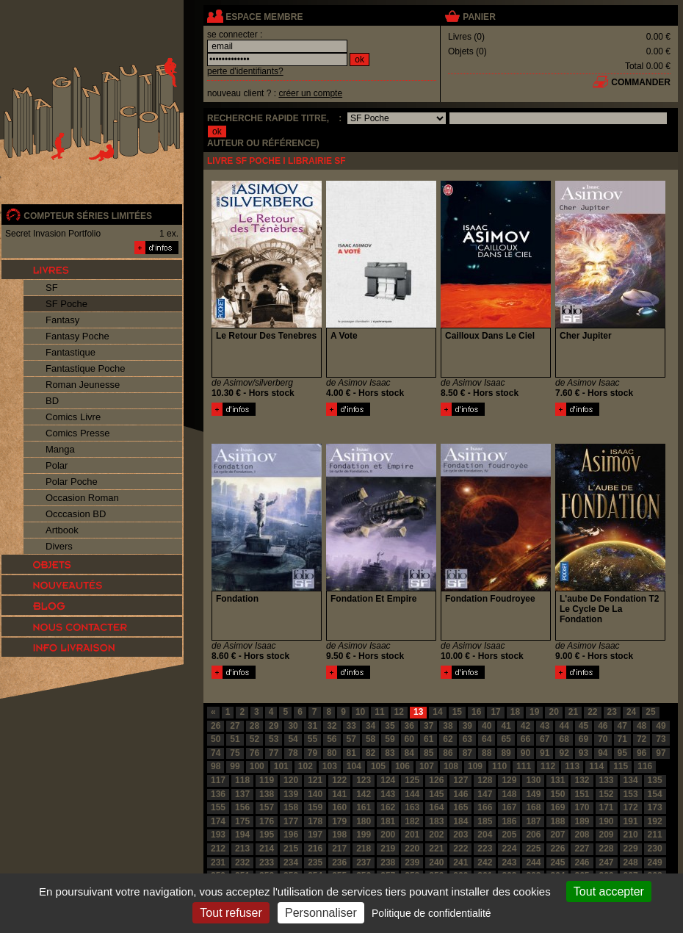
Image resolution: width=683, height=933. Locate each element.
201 (412, 834)
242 (484, 862)
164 (436, 807)
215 (290, 848)
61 (428, 739)
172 (631, 807)
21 (573, 712)
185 (484, 821)
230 (655, 848)
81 (351, 753)
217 (339, 848)
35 (389, 726)
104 (354, 766)
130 (533, 780)
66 (525, 739)
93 (583, 753)
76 (254, 753)
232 (242, 862)
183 (436, 821)
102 (305, 766)
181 (387, 821)
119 (266, 780)
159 (315, 807)
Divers (59, 546)
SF (52, 287)
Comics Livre (73, 416)
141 (339, 794)
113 (572, 766)
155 (218, 807)
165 (460, 807)
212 (218, 848)
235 (315, 862)
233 (266, 862)
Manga (60, 449)
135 (655, 780)
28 (254, 726)
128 (484, 780)
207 (557, 834)
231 (218, 862)
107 (426, 766)
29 (273, 726)
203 (460, 834)
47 (622, 726)
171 (606, 807)
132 (581, 780)
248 (631, 862)
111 (523, 766)
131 (557, 780)
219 (387, 848)
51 (234, 739)
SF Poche (66, 303)
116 (644, 766)
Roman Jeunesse (83, 384)
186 (509, 821)
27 (234, 726)
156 (242, 807)
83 (389, 753)
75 (234, 753)
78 (292, 753)
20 (553, 712)
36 (409, 726)
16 (476, 712)
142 (363, 794)
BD (52, 400)
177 (290, 821)
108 (451, 766)
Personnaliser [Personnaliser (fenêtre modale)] (321, 913)
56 (331, 739)
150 (557, 794)
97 (660, 753)
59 (389, 739)
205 (509, 834)
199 (363, 834)
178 (315, 821)
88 (486, 753)
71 (622, 739)
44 (563, 726)
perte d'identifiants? (245, 71)
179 (339, 821)
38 (447, 726)
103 (329, 766)
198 (339, 834)
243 (509, 862)
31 (312, 726)
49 (660, 726)
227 (581, 848)
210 (631, 834)
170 (581, 807)
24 (631, 712)
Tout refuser (230, 913)
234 (290, 862)
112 (548, 766)
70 (602, 739)
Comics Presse (77, 433)
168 (533, 807)
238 (387, 862)
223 (484, 848)
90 (525, 753)
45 (583, 726)
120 (290, 780)
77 (273, 753)
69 (583, 739)
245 (557, 862)
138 (266, 794)
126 (436, 780)
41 (505, 726)
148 (509, 794)
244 (533, 862)
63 (467, 739)
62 (447, 739)
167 (509, 807)
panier (479, 17)
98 (215, 766)
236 (339, 862)
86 (447, 753)
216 (315, 848)
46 (602, 726)
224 (509, 848)
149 (533, 794)
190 (606, 821)
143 (387, 794)
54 (292, 739)
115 (620, 766)
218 (363, 848)
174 (218, 821)
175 (242, 821)
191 (631, 821)
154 (655, 794)
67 (544, 739)
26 (215, 726)
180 (363, 821)
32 (331, 726)
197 (315, 834)
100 (257, 766)
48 (641, 726)
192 (655, 821)
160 (339, 807)
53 (273, 739)
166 (484, 807)
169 (557, 807)
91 (544, 753)
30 (292, 726)
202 (436, 834)
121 (315, 780)
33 (351, 726)
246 (581, 862)
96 (641, 753)
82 (370, 753)
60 (409, 739)
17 (495, 712)
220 (412, 848)
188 (557, 821)
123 (363, 780)
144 (412, 794)
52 (254, 739)
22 (592, 712)
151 (581, 794)
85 (428, 753)
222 (460, 848)
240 (436, 862)
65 (505, 739)
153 (631, 794)
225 (533, 848)
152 (606, 794)
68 (563, 739)
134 (631, 780)
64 (486, 739)
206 (533, 834)
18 (515, 712)
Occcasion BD (76, 513)
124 (387, 780)
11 (379, 712)
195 (266, 834)
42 (525, 726)
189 (581, 821)
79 (312, 753)
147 (484, 794)
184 (460, 821)
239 (412, 862)
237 (363, 862)
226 (557, 848)
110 (499, 766)
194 (242, 834)
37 (428, 726)
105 (378, 766)
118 (242, 780)
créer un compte (310, 93)
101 (281, 766)
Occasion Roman (82, 497)
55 (312, 739)
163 (412, 807)
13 (418, 712)
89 (505, 753)
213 (242, 848)
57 (351, 739)
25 (650, 712)
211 (655, 834)
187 (533, 821)
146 (460, 794)
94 (602, 753)
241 (460, 862)
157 (266, 807)
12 (399, 712)
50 (215, 739)
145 (436, 794)
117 (218, 780)
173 (655, 807)
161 (363, 807)
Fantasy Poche (77, 336)
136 (218, 794)
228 (606, 848)
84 (409, 753)
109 (475, 766)
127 (460, 780)
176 (266, 821)
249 (655, 862)
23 (612, 712)
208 (581, 834)
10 (360, 712)
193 (218, 834)
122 (339, 780)
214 (266, 848)
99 (234, 766)
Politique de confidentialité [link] (431, 913)
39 (467, 726)
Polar (57, 465)
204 (484, 834)
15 (457, 712)
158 (290, 807)
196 (290, 834)
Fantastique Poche (85, 368)
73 (660, 739)
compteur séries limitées (88, 216)
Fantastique (70, 352)
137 (242, 794)
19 (534, 712)
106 (402, 766)
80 (331, 753)
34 (370, 726)
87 (467, 753)
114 (596, 766)
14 (437, 712)
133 (606, 780)
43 (544, 726)
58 (370, 739)
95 (622, 753)
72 (641, 739)
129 (509, 780)
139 (290, 794)
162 (387, 807)
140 (315, 794)
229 (631, 848)
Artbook (62, 530)
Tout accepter (609, 891)
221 (436, 848)
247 (606, 862)
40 (486, 726)
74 (215, 753)
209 (606, 834)
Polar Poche (72, 481)
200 (387, 834)
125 (412, 780)
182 (412, 821)
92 (563, 753)
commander (641, 82)
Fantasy (62, 319)
